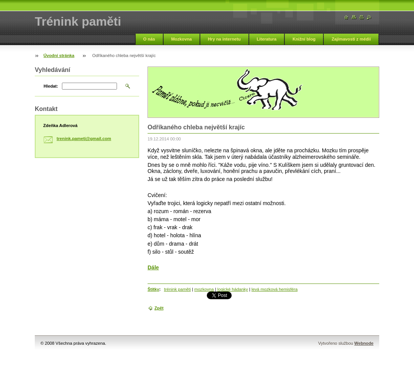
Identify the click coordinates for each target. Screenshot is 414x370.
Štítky (153, 289)
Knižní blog (303, 39)
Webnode (363, 343)
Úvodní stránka (59, 55)
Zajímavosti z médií (351, 39)
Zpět (159, 308)
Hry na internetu (224, 39)
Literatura (267, 39)
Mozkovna (181, 39)
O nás (149, 39)
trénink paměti (177, 289)
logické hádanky (232, 289)
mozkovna (204, 289)
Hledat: (51, 86)
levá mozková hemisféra (275, 289)
